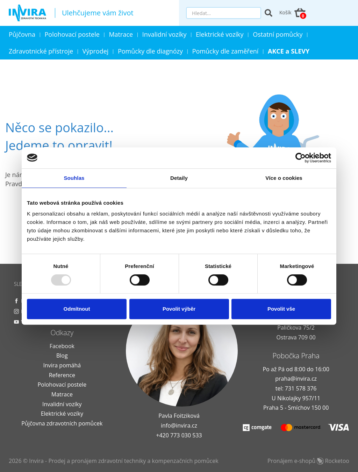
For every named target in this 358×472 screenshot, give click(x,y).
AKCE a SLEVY (288, 51)
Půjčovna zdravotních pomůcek (61, 423)
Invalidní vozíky (164, 34)
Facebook (62, 346)
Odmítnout (77, 309)
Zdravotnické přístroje (41, 51)
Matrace (121, 34)
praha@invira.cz (296, 378)
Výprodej (96, 51)
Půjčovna (22, 34)
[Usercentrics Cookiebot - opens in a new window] (300, 158)
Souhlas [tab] (74, 178)
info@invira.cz (179, 425)
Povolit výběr (179, 309)
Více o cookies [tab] (283, 178)
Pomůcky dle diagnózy (150, 51)
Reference (62, 375)
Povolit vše (281, 309)
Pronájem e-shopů (308, 461)
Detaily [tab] (179, 178)
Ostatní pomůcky (277, 34)
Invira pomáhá (62, 365)
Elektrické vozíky (220, 34)
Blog (62, 355)
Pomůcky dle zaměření (225, 51)
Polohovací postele (72, 34)
